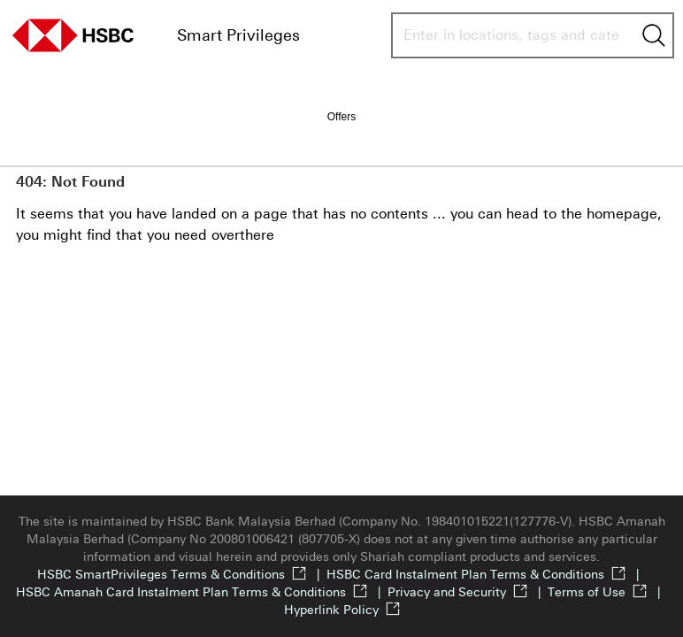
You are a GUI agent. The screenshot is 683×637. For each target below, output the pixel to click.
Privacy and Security (468, 592)
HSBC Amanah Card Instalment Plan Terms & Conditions (202, 592)
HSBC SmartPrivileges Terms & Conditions (181, 574)
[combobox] (512, 35)
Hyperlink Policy (342, 610)
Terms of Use (607, 592)
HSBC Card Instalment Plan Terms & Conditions (486, 574)
